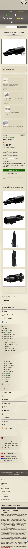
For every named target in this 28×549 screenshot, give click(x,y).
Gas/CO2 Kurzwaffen (7, 332)
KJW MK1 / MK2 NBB (9, 348)
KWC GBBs (6, 355)
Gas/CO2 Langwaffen (7, 384)
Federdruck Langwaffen (7, 330)
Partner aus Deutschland (10, 456)
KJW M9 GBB (7, 346)
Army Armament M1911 (9, 334)
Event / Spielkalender (11, 443)
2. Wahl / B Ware (6, 432)
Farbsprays (5, 418)
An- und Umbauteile (6, 318)
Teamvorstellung (9, 441)
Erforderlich (6, 510)
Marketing (15, 510)
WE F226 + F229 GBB (9, 365)
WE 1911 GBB (7, 361)
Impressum (4, 483)
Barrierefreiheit (4, 498)
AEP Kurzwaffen (6, 328)
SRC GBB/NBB (7, 359)
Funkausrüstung (6, 425)
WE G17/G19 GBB (8, 367)
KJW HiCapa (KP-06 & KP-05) (11, 344)
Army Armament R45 (8, 338)
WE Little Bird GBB (8, 371)
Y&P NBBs (6, 379)
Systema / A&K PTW (7, 386)
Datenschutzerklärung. (5, 547)
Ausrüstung (5, 410)
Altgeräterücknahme (6, 499)
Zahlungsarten (4, 484)
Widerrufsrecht (4, 494)
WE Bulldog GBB (8, 363)
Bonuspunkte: (6, 161)
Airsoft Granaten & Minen (7, 308)
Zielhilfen (4, 400)
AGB (2, 493)
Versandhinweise (5, 491)
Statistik (5, 512)
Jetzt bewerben (8, 460)
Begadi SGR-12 (6, 388)
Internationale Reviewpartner (11, 458)
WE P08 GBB (7, 375)
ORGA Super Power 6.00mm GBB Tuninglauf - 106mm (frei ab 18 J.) (10, 85)
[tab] (22, 135)
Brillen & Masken (6, 414)
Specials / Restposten (7, 428)
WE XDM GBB (7, 377)
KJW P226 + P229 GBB (9, 350)
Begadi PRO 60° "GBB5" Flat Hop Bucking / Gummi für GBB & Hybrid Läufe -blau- (13, 127)
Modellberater (5, 304)
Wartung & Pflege (6, 393)
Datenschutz (4, 486)
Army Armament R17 (8, 336)
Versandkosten (12, 147)
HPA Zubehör (5, 396)
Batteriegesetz (4, 496)
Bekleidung (5, 407)
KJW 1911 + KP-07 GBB (9, 342)
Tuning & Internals (6, 322)
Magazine (4, 311)
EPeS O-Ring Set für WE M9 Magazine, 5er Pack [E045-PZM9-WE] (14, 113)
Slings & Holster (5, 403)
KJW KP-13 (6, 353)
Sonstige (6, 381)
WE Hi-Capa (7, 369)
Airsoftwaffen (5, 300)
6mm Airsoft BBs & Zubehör (8, 297)
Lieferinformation (5, 488)
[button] (20, 18)
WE (7, 135)
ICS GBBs (6, 340)
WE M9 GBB (7, 373)
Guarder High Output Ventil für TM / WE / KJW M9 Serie (13, 99)
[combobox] (11, 27)
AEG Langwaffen (6, 326)
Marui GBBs (6, 357)
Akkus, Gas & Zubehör (7, 315)
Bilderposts (6, 447)
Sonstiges (4, 421)
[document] (14, 526)
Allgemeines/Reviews (11, 445)
